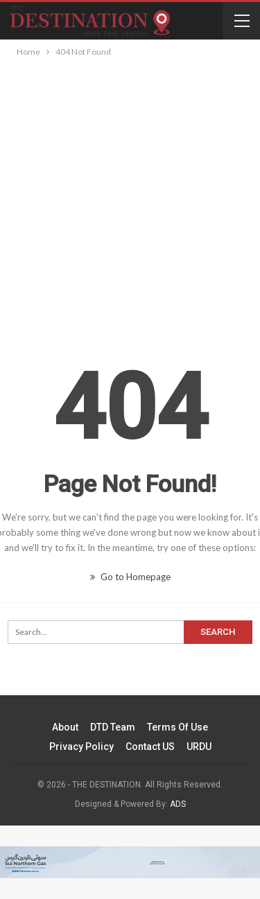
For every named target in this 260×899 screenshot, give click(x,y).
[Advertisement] (130, 196)
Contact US (150, 746)
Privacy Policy (81, 746)
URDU (199, 746)
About (65, 727)
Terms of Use (177, 727)
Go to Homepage (130, 576)
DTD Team (112, 727)
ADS (178, 804)
